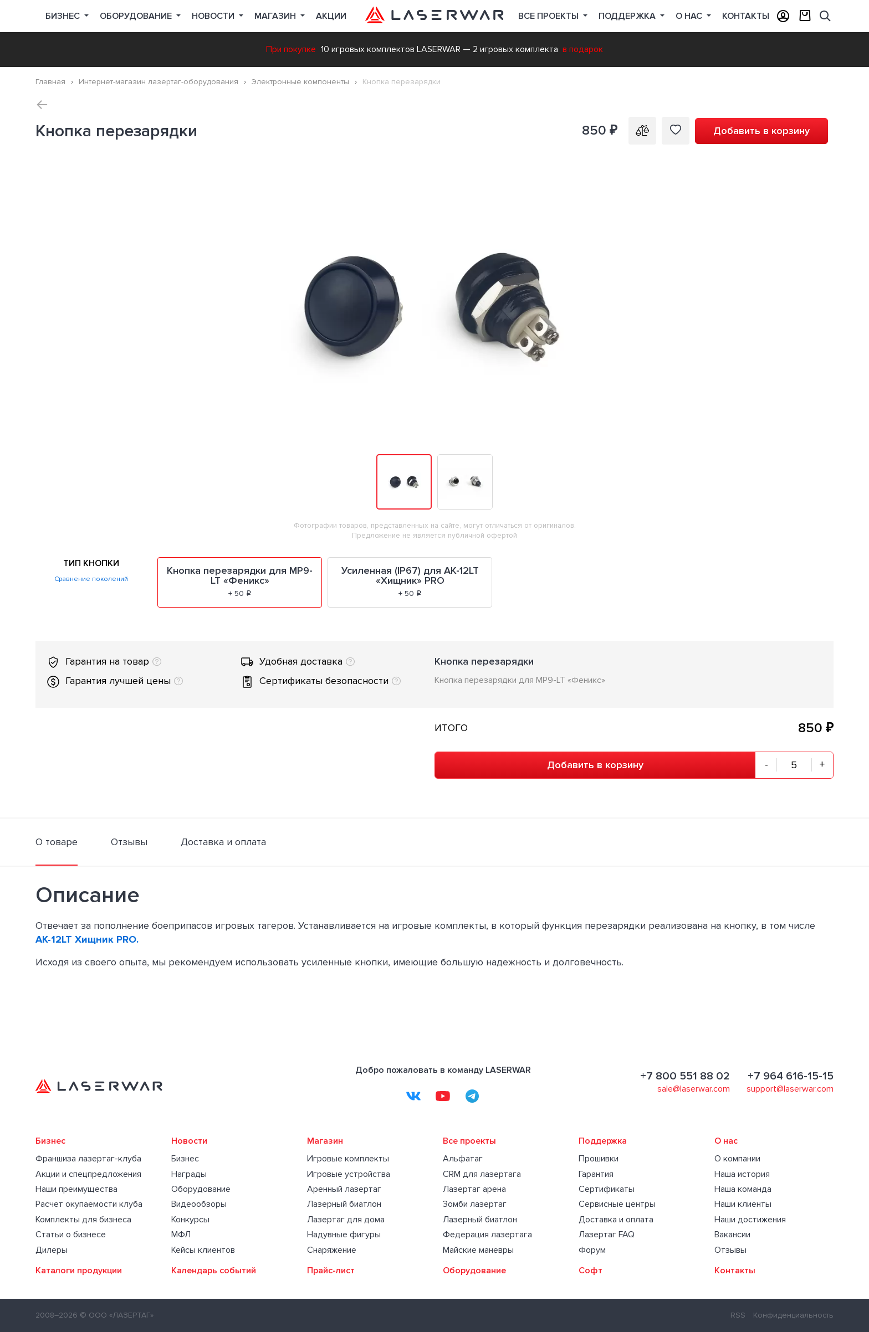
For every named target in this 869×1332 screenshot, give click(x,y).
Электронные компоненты (300, 81)
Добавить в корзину (761, 131)
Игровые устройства (348, 1174)
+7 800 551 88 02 (685, 1076)
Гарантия (596, 1174)
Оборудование (137, 16)
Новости (214, 16)
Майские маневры (478, 1250)
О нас (690, 16)
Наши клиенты (742, 1204)
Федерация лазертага (487, 1234)
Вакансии (732, 1234)
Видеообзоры (199, 1204)
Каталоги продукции (78, 1270)
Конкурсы (190, 1219)
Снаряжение (331, 1250)
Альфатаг (463, 1158)
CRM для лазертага (482, 1174)
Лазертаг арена (474, 1189)
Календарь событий (213, 1270)
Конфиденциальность (793, 1315)
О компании (737, 1158)
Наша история (742, 1174)
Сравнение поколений (91, 579)
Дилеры (51, 1250)
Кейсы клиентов (203, 1250)
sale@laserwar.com (693, 1088)
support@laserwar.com (790, 1088)
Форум (592, 1250)
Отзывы (730, 1250)
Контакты (745, 16)
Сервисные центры (617, 1204)
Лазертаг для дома (346, 1219)
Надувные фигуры (344, 1234)
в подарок (583, 49)
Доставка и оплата (616, 1219)
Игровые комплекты (348, 1158)
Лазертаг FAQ (607, 1234)
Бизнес (63, 16)
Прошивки (598, 1158)
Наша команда (742, 1189)
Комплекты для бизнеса (83, 1219)
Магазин (276, 16)
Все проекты (469, 1140)
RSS (737, 1315)
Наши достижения (750, 1219)
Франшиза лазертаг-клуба (88, 1158)
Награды (189, 1174)
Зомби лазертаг (475, 1204)
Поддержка (628, 16)
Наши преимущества (76, 1189)
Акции (331, 16)
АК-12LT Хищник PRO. (87, 939)
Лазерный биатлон (344, 1204)
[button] (823, 182)
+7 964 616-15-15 (791, 1076)
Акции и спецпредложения (88, 1174)
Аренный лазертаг (344, 1189)
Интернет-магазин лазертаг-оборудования (158, 81)
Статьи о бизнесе (70, 1234)
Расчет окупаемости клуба (88, 1204)
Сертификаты (607, 1189)
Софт (590, 1270)
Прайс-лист (331, 1270)
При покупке (291, 49)
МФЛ (181, 1234)
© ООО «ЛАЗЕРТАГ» (117, 1315)
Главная (50, 81)
